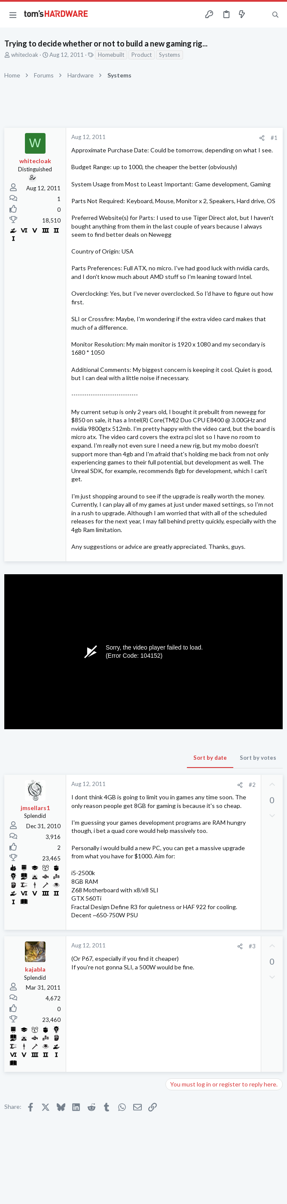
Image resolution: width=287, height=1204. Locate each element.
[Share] (262, 138)
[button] (12, 14)
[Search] (275, 14)
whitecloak (24, 54)
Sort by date (210, 757)
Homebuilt (111, 54)
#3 (252, 946)
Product (141, 54)
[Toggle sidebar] (258, 14)
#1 (274, 137)
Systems (169, 54)
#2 (252, 784)
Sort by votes (258, 757)
